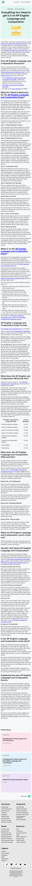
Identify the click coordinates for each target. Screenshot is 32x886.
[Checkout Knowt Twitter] (20, 864)
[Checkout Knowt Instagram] (11, 864)
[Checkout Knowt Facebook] (16, 864)
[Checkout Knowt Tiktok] (7, 864)
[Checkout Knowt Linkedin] (25, 864)
